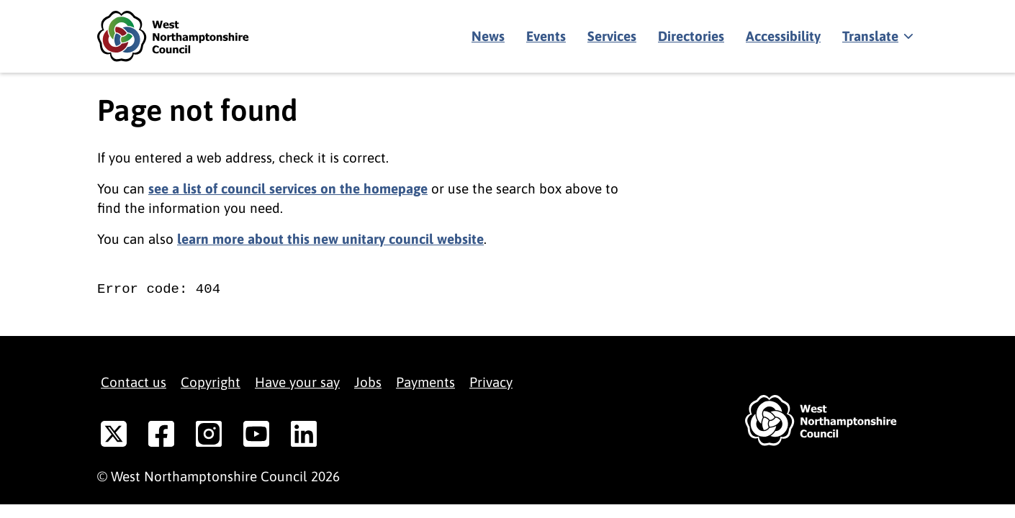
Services (611, 36)
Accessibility (783, 36)
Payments (425, 382)
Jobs (368, 382)
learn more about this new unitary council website (330, 239)
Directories (691, 36)
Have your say (297, 382)
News (488, 36)
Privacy (491, 382)
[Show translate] (876, 36)
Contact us (133, 382)
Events (546, 36)
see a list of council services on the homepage (288, 188)
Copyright (210, 382)
